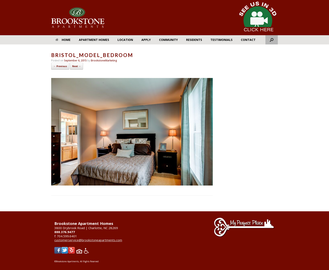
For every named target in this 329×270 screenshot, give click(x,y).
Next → (76, 66)
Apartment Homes (94, 40)
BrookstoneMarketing (104, 60)
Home (62, 40)
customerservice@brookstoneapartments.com (88, 240)
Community (168, 40)
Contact (248, 40)
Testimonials (221, 40)
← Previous (60, 66)
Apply (146, 40)
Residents (194, 40)
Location (125, 40)
